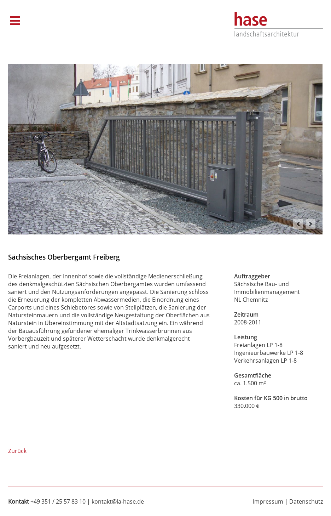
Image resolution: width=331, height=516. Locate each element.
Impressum (268, 501)
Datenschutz (306, 501)
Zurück (17, 451)
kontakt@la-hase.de (118, 501)
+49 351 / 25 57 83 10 (58, 501)
